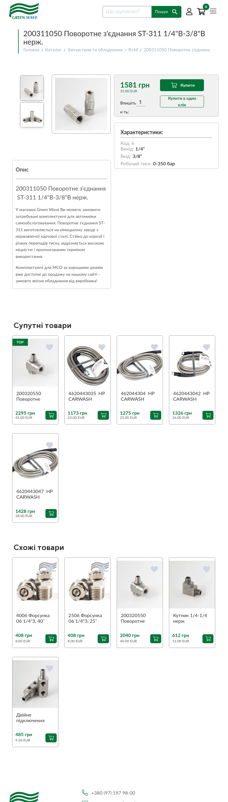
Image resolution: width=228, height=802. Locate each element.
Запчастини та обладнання (94, 49)
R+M (133, 49)
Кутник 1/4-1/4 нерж (190, 618)
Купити (182, 85)
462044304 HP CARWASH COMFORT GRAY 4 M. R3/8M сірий (139, 396)
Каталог (53, 49)
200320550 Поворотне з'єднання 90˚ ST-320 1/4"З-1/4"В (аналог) (140, 618)
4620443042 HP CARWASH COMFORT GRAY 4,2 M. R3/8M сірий (191, 396)
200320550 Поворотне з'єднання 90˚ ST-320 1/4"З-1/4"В (35, 396)
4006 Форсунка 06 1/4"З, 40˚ (33, 618)
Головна (31, 49)
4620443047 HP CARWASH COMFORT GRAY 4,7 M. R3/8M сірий (34, 494)
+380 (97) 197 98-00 (113, 792)
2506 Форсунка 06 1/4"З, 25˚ (85, 618)
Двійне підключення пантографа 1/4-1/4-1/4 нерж (34, 718)
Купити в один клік (182, 101)
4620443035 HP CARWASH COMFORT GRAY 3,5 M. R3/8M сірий (87, 396)
